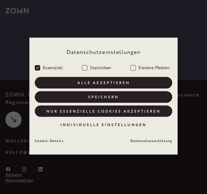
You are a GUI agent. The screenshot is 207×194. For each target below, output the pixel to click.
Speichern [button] (103, 94)
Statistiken (96, 64)
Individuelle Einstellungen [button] (103, 122)
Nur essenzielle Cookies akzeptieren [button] (103, 109)
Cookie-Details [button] (49, 139)
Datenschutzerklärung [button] (151, 139)
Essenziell (49, 64)
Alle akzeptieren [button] (103, 80)
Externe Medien (150, 64)
